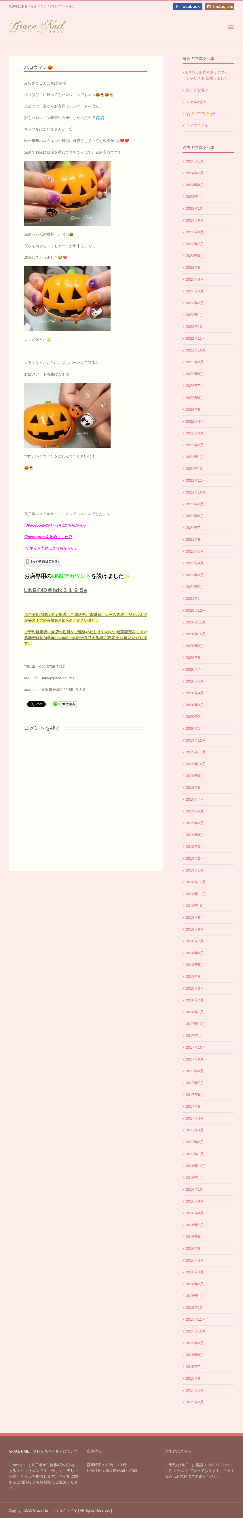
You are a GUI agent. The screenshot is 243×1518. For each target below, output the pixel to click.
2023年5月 (195, 267)
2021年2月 (195, 587)
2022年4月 (195, 421)
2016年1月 (195, 1296)
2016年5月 (195, 1248)
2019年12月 (196, 740)
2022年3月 (195, 433)
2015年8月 (195, 1355)
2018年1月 (195, 1012)
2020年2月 (195, 716)
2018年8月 (195, 929)
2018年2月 (195, 1000)
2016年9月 (195, 1201)
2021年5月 (195, 551)
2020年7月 (195, 669)
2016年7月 (195, 1225)
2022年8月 (195, 374)
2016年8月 (195, 1213)
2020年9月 (195, 646)
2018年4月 (195, 976)
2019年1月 (195, 870)
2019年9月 (195, 776)
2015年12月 (196, 1307)
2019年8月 (195, 787)
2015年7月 (195, 1366)
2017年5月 (195, 1106)
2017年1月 (195, 1154)
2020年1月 (195, 728)
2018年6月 (195, 953)
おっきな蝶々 (197, 90)
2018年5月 (195, 965)
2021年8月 (195, 516)
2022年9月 (195, 362)
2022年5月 (195, 409)
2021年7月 (195, 527)
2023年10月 (196, 208)
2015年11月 (196, 1319)
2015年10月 (196, 1331)
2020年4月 (195, 693)
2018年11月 (196, 894)
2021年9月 (195, 504)
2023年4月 (195, 279)
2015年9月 (195, 1343)
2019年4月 (195, 835)
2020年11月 (196, 622)
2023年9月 (195, 220)
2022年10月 (196, 350)
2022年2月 (195, 445)
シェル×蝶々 (196, 102)
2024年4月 (195, 185)
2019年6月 (195, 811)
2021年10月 (196, 492)
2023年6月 (195, 256)
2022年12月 (196, 326)
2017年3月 (195, 1130)
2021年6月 (195, 539)
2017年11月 (196, 1035)
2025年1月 (195, 161)
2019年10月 (196, 764)
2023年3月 (195, 291)
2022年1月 (195, 457)
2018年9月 (195, 917)
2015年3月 (195, 1402)
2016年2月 (195, 1284)
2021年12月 (196, 468)
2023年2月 (195, 303)
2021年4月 (195, 563)
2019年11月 (196, 752)
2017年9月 (195, 1059)
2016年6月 (195, 1237)
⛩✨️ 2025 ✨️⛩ (200, 113)
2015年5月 (195, 1390)
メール (179, 1470)
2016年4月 (195, 1260)
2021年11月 (196, 480)
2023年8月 (195, 232)
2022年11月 (196, 338)
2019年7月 (195, 799)
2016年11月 (196, 1177)
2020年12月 (196, 610)
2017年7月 (195, 1083)
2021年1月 (195, 598)
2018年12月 (196, 882)
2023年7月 (195, 244)
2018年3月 (195, 988)
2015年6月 (195, 1378)
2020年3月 (195, 705)
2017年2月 (195, 1142)
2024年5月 (195, 173)
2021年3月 (195, 575)
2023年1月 (195, 315)
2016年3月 (195, 1272)
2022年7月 (195, 385)
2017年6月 (195, 1094)
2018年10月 (196, 905)
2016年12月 (196, 1166)
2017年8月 (195, 1071)
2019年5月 (195, 823)
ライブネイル (197, 125)
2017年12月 (196, 1024)
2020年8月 (195, 657)
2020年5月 (195, 681)
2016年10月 (196, 1189)
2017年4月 (195, 1118)
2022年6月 (195, 398)
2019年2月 (195, 858)
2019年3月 (195, 846)
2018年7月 (195, 941)
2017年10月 (196, 1047)
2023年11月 (196, 196)
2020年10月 (196, 634)
